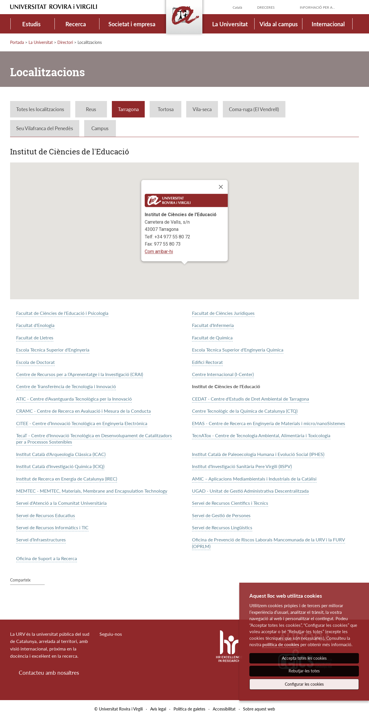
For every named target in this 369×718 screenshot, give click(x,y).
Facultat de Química (212, 337)
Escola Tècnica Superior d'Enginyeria (52, 349)
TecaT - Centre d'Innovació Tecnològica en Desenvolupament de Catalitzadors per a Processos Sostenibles (94, 438)
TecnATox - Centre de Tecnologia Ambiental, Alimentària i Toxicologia (261, 435)
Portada (17, 42)
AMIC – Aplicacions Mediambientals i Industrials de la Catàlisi (254, 478)
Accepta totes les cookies (304, 658)
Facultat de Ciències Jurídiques (223, 313)
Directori (65, 42)
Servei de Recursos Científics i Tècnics (230, 503)
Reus (91, 109)
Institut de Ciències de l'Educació (226, 386)
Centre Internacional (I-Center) (223, 374)
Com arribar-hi (159, 251)
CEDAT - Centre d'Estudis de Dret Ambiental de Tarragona (250, 398)
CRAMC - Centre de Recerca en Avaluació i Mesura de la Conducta (83, 411)
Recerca (75, 23)
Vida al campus (278, 23)
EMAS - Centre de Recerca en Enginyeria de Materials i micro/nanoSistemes (268, 423)
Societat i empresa (131, 23)
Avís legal (158, 708)
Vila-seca (202, 109)
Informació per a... (317, 7)
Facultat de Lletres (34, 337)
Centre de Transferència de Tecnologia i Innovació (66, 386)
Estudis (31, 23)
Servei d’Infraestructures (41, 539)
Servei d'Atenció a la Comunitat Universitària (61, 503)
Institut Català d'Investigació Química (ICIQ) (60, 466)
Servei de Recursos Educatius (45, 515)
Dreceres (266, 7)
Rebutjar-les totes (304, 670)
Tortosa (166, 109)
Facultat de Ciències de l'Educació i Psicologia (62, 313)
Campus (99, 128)
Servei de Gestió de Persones (221, 515)
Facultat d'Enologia (35, 325)
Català (237, 7)
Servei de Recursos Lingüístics (222, 527)
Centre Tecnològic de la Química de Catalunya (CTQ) (245, 411)
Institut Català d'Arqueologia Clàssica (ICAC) (61, 454)
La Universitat (230, 23)
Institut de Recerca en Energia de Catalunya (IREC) (66, 478)
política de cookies (280, 644)
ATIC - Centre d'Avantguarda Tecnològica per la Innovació (74, 398)
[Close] (221, 187)
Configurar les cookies (304, 684)
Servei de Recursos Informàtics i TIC (52, 527)
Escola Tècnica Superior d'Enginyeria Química (237, 349)
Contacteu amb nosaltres (49, 672)
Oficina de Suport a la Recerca (46, 558)
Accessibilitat (224, 708)
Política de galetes (189, 708)
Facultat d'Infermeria (213, 325)
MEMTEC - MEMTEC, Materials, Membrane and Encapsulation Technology (91, 490)
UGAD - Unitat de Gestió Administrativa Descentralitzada (250, 490)
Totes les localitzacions (40, 109)
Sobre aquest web (259, 708)
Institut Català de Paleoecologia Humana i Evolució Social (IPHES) (258, 454)
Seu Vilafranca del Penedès (44, 128)
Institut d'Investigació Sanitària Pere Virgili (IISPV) (242, 466)
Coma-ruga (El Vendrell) (254, 109)
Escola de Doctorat (35, 362)
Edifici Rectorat (207, 362)
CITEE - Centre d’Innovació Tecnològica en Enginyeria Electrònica (81, 423)
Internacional (328, 23)
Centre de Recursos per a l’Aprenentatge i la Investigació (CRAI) (79, 374)
